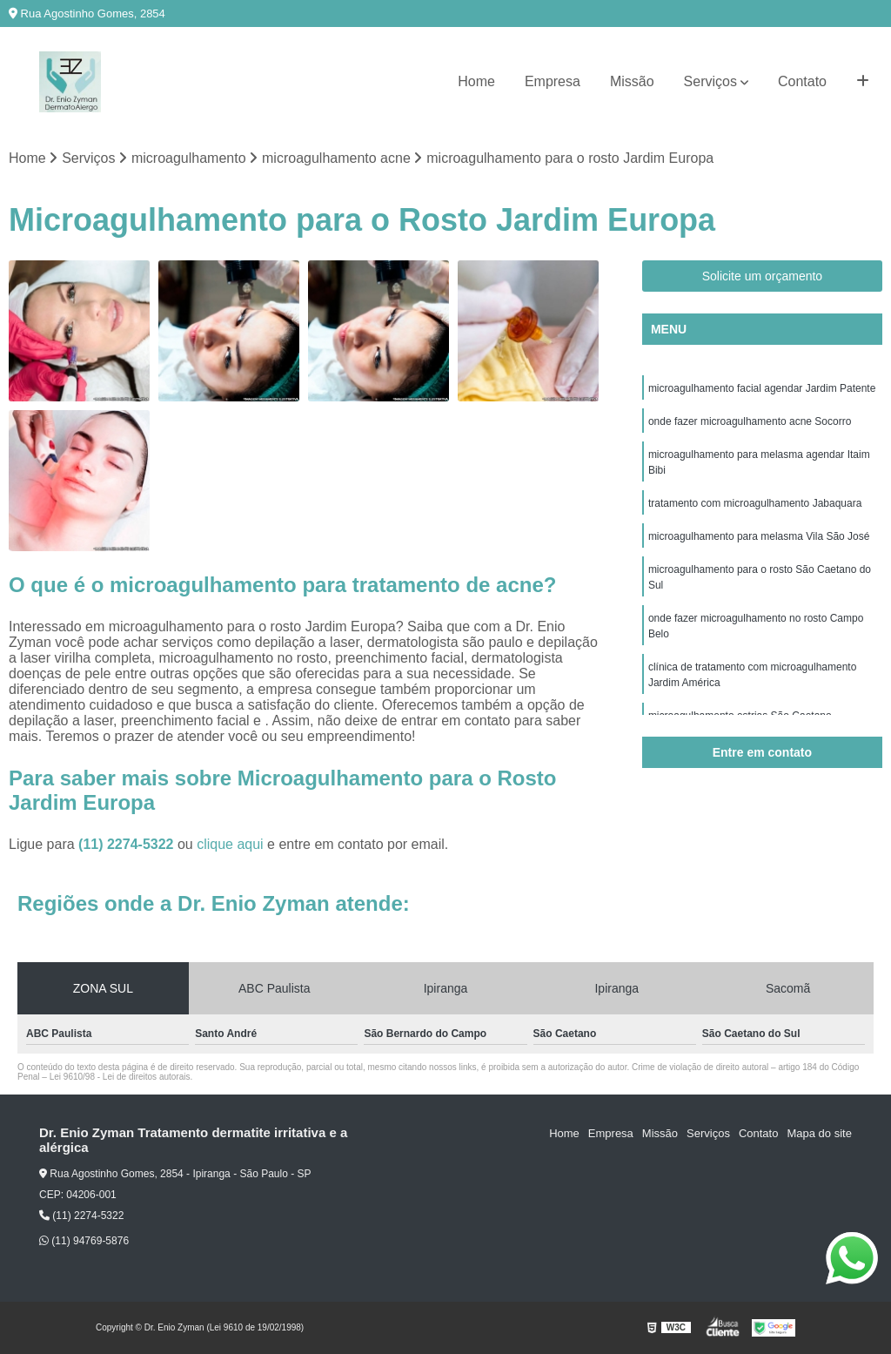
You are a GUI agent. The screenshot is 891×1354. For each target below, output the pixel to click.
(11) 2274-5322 (128, 844)
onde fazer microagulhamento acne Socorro (749, 421)
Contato (802, 81)
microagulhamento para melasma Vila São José (759, 536)
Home (476, 81)
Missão (632, 81)
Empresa (552, 81)
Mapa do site (819, 1133)
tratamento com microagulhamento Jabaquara (754, 503)
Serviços (710, 81)
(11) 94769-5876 (84, 1241)
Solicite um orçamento (762, 276)
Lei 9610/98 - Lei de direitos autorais (120, 1076)
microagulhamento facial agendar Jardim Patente (761, 388)
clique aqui (230, 844)
